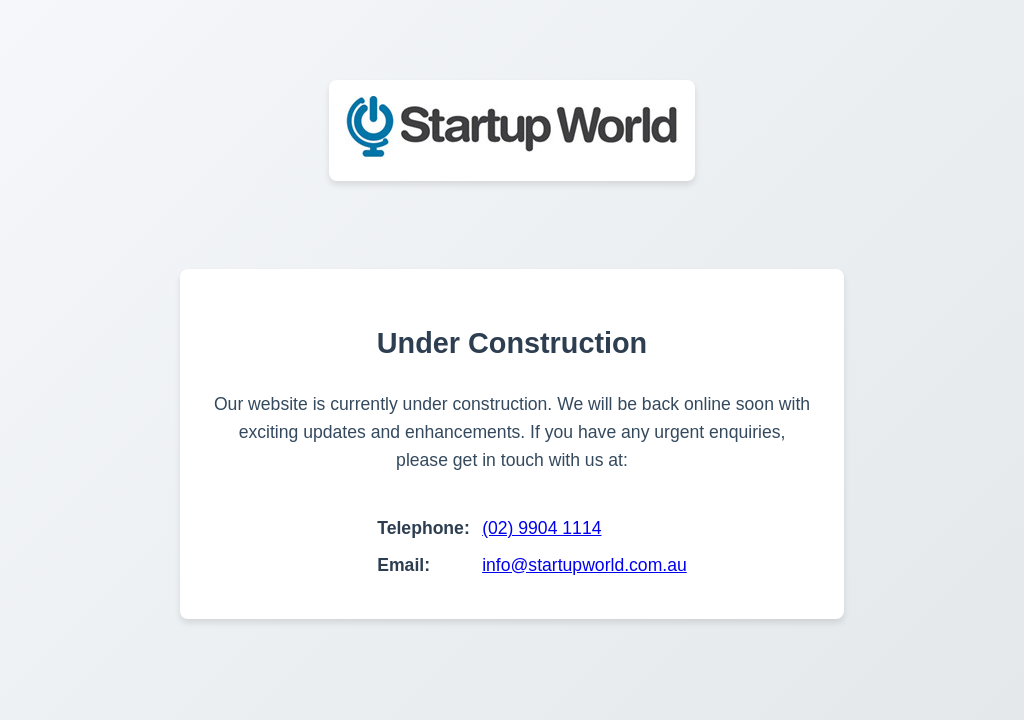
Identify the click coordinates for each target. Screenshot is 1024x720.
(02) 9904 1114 (541, 528)
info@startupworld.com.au (584, 565)
